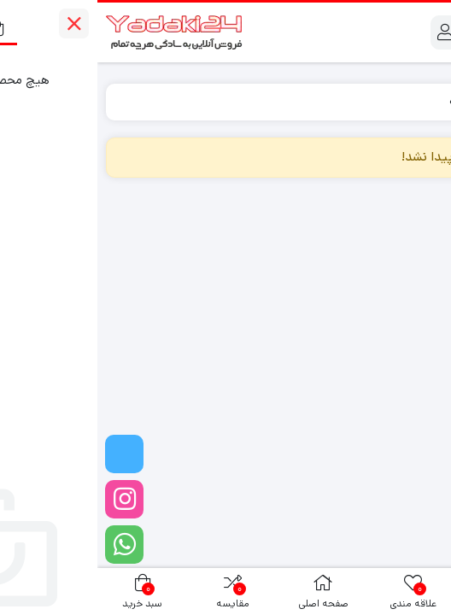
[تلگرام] (27, 454)
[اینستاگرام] (27, 499)
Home (417, 101)
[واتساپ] (27, 544)
